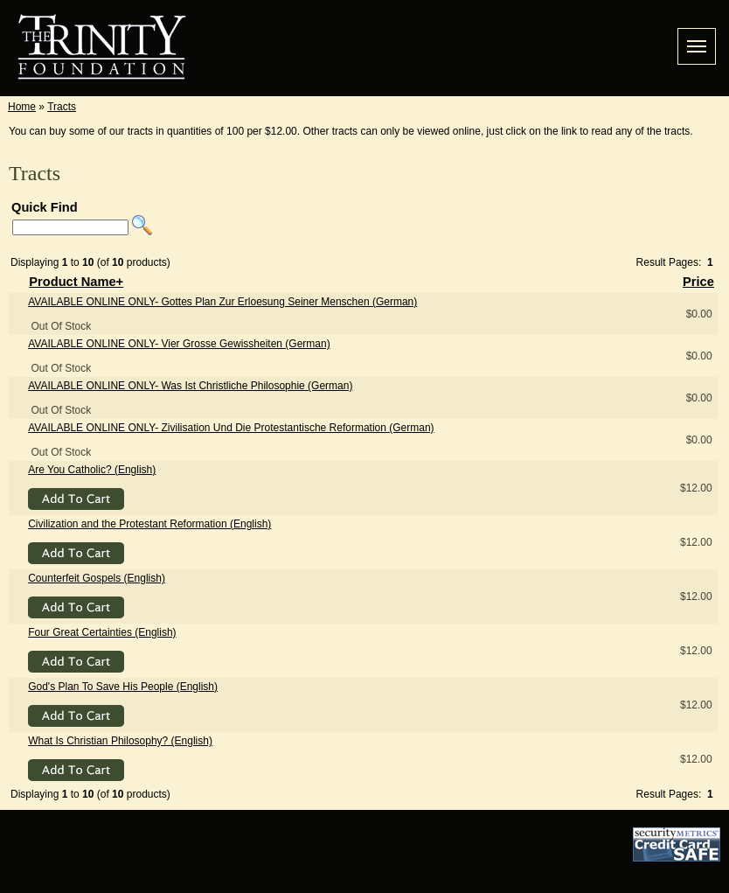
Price (698, 282)
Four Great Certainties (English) (102, 632)
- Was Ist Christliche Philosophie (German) (190, 386)
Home (22, 107)
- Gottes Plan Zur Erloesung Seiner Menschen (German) (222, 302)
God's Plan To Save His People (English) (123, 686)
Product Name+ (76, 282)
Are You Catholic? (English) (92, 470)
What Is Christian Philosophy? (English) (120, 741)
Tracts (61, 107)
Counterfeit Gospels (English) (96, 578)
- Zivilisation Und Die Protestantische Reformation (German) (231, 428)
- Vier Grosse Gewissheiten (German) (179, 344)
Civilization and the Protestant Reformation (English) (149, 524)
